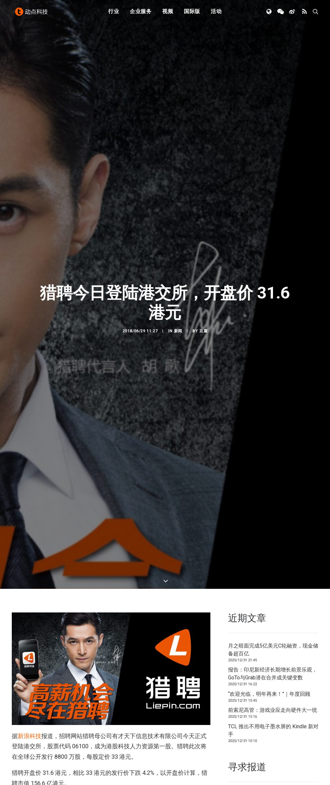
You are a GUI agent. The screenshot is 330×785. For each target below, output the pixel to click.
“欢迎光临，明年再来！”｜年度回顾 (269, 454)
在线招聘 (22, 661)
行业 (113, 14)
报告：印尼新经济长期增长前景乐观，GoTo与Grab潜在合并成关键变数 (272, 434)
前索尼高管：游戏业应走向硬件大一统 (272, 471)
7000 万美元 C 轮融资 (118, 570)
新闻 (178, 211)
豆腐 (203, 211)
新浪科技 (29, 496)
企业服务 (141, 14)
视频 (167, 14)
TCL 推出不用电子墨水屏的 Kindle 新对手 (273, 491)
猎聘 (41, 661)
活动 (216, 14)
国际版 (192, 14)
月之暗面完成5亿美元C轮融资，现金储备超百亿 (273, 410)
